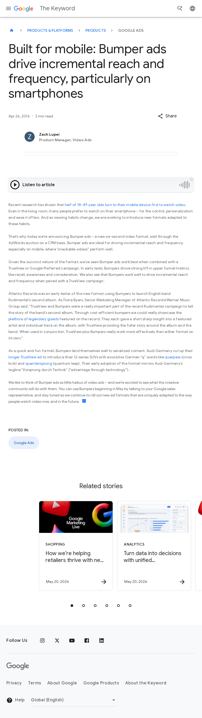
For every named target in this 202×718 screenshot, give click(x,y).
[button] (167, 116)
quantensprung (38, 363)
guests (53, 319)
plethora (15, 319)
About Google (62, 683)
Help (15, 700)
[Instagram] (42, 640)
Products (95, 30)
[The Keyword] (11, 30)
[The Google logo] (17, 666)
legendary (37, 319)
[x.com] (57, 640)
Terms (34, 683)
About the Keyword (145, 683)
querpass (173, 357)
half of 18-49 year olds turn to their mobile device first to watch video (125, 204)
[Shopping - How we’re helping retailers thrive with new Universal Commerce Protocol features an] (61, 546)
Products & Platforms (50, 30)
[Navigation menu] (8, 8)
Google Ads (24, 442)
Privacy (14, 683)
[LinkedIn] (101, 640)
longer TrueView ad (25, 357)
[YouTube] (72, 640)
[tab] (72, 605)
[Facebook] (86, 640)
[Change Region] (74, 700)
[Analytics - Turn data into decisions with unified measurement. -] (139, 546)
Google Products (101, 683)
